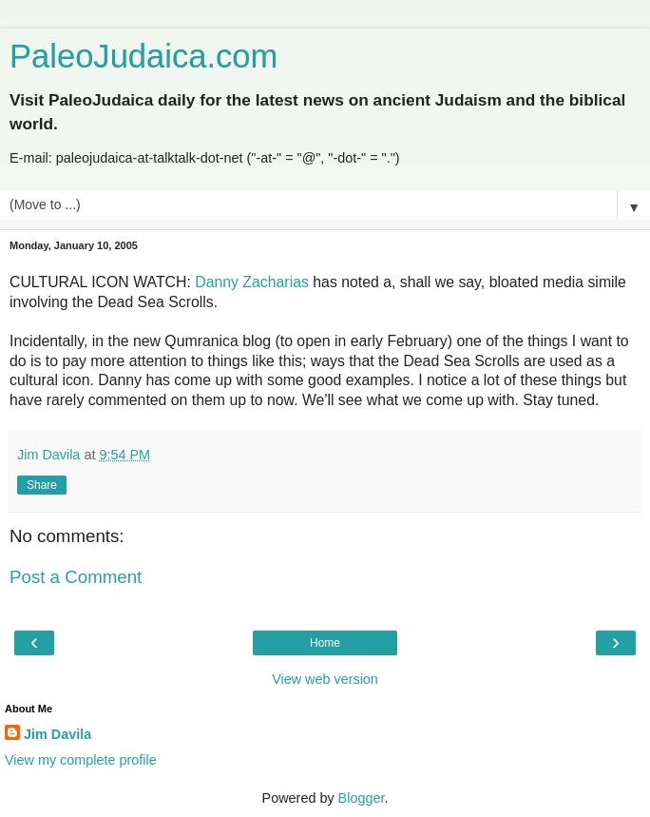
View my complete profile (81, 760)
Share (42, 485)
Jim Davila (57, 734)
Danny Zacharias (252, 282)
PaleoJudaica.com (143, 56)
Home (325, 643)
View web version (325, 679)
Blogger (361, 798)
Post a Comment (76, 577)
